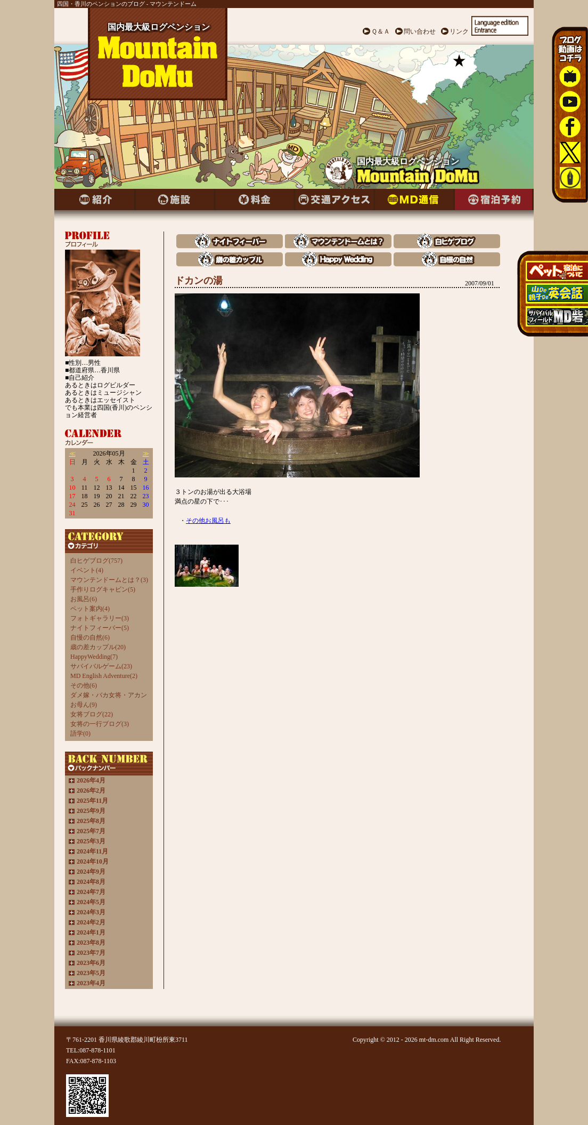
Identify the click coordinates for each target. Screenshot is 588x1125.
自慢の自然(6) (90, 637)
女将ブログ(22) (91, 714)
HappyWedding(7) (94, 656)
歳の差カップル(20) (98, 647)
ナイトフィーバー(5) (99, 628)
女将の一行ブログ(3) (99, 724)
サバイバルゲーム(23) (101, 666)
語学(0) (80, 733)
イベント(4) (86, 570)
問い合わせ (420, 31)
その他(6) (83, 685)
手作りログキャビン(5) (102, 589)
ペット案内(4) (90, 608)
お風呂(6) (83, 599)
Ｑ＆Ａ (380, 31)
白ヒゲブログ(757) (96, 560)
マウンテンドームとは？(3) (109, 580)
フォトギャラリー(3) (99, 618)
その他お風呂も (208, 520)
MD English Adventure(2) (103, 676)
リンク (459, 31)
